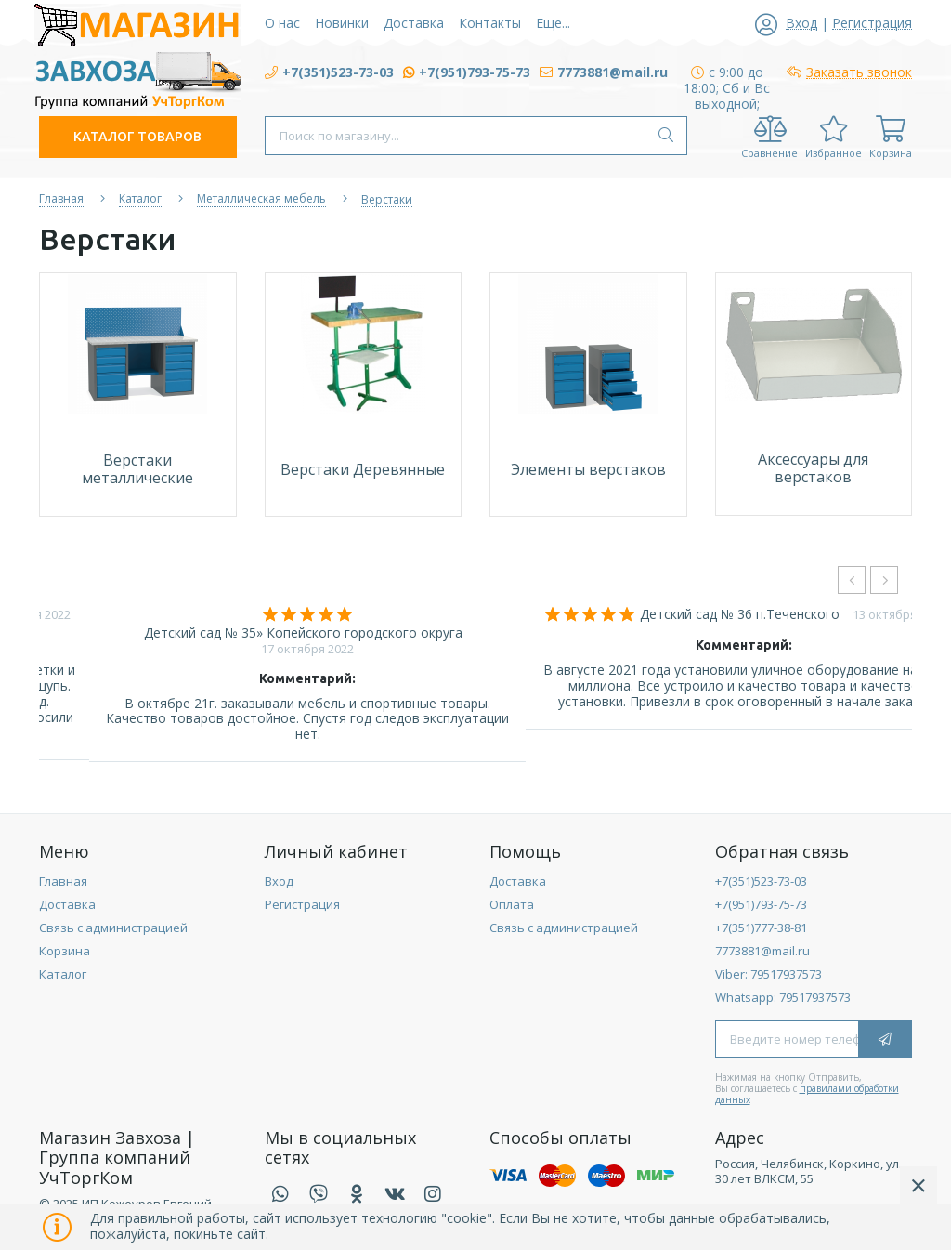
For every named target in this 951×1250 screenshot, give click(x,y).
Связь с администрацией (113, 927)
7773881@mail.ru (762, 950)
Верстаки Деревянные (362, 469)
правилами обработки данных (807, 1094)
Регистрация (302, 904)
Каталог (62, 974)
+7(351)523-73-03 (761, 881)
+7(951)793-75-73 (761, 904)
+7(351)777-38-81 (761, 927)
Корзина (64, 950)
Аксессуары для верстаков (813, 468)
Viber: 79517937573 (768, 974)
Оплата (511, 904)
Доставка (67, 904)
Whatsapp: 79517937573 (783, 997)
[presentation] (852, 580)
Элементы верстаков (588, 469)
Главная (63, 881)
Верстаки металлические (137, 469)
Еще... (553, 23)
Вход (279, 881)
